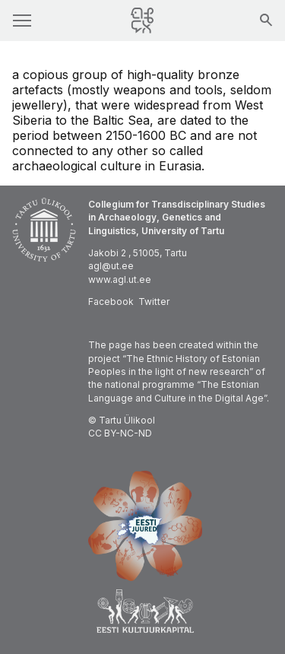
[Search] (266, 21)
